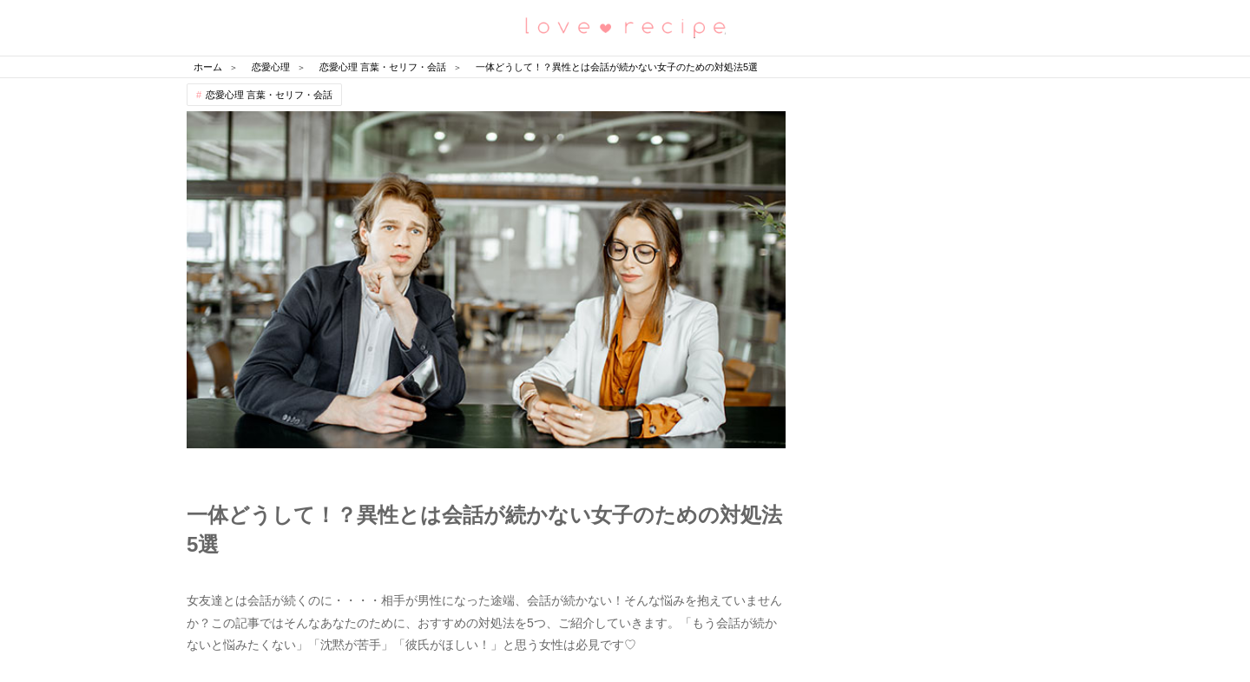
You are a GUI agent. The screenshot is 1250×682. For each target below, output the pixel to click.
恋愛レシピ (625, 26)
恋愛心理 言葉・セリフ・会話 (269, 94)
